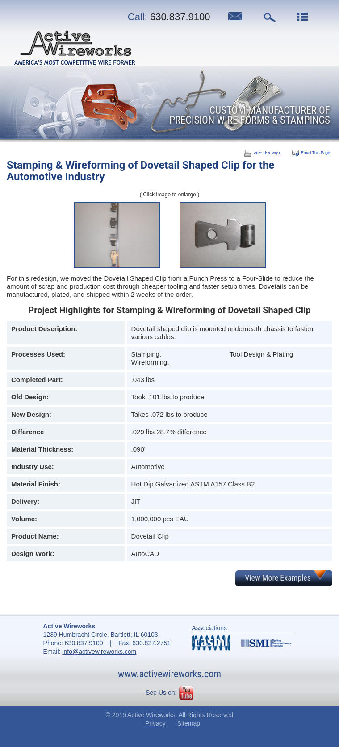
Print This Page (262, 153)
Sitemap (188, 723)
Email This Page (315, 153)
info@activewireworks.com (99, 651)
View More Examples (278, 577)
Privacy (155, 723)
